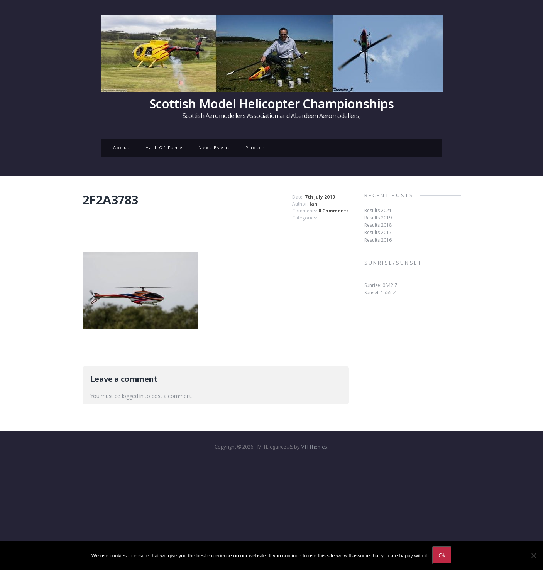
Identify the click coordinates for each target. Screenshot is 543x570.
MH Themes (314, 446)
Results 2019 (378, 217)
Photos (255, 147)
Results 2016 (378, 240)
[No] (533, 555)
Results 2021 (378, 210)
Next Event (214, 147)
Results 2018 (378, 225)
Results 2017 (378, 232)
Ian (313, 204)
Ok (441, 555)
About (121, 147)
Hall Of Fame (164, 147)
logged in (133, 396)
